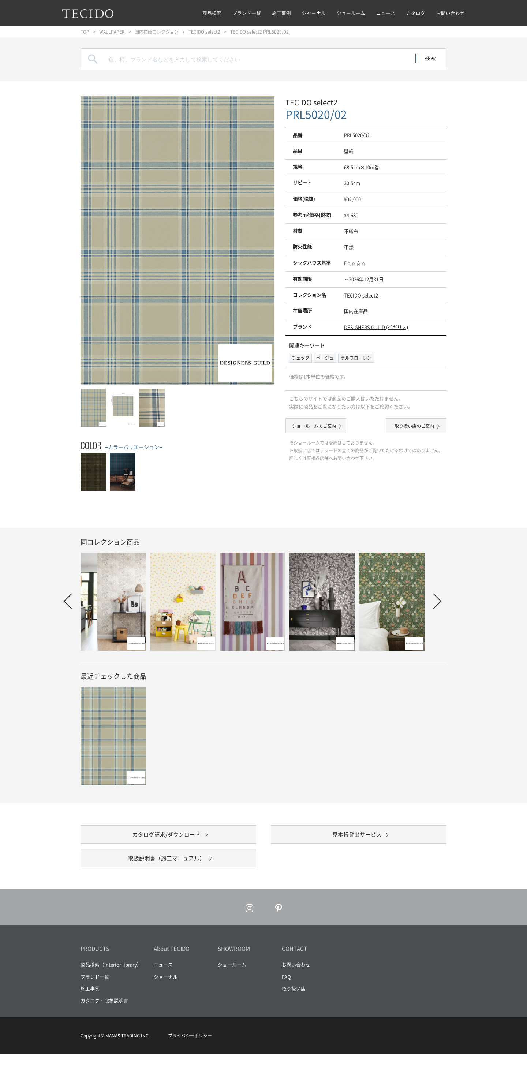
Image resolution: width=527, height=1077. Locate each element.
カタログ (415, 13)
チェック (300, 358)
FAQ (286, 998)
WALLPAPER (112, 32)
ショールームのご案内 (322, 427)
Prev (71, 601)
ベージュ (325, 358)
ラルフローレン (356, 358)
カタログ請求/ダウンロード (167, 840)
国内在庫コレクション (157, 32)
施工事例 (281, 13)
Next (433, 601)
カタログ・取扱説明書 (104, 1022)
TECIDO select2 (204, 32)
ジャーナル (314, 13)
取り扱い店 (294, 1010)
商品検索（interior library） (111, 987)
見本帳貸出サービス (356, 840)
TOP (85, 32)
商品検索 (211, 13)
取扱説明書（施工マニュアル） (166, 875)
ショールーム (351, 13)
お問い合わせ (450, 13)
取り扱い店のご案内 (406, 427)
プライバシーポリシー (190, 1058)
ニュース (385, 13)
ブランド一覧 (246, 13)
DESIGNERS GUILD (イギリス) (376, 327)
